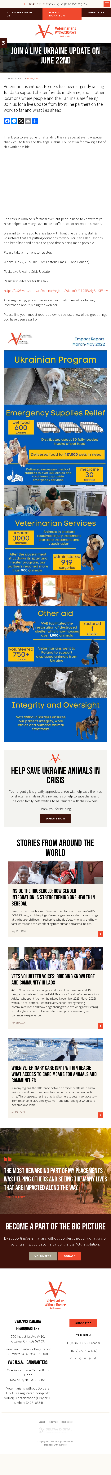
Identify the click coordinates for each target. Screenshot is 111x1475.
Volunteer (42, 1256)
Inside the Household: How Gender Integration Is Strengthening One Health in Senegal (53, 897)
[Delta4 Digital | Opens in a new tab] (55, 1430)
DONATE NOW (55, 818)
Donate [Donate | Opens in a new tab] (69, 1256)
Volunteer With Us (19, 14)
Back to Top (67, 1421)
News (36, 78)
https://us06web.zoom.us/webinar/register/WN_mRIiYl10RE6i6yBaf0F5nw (56, 290)
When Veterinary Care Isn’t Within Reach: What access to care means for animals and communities (54, 1074)
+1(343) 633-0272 (38, 4)
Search (42, 1421)
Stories (30, 78)
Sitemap (53, 1421)
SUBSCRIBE (83, 1323)
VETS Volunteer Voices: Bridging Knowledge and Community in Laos (53, 979)
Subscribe (96, 12)
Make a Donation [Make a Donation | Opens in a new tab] (57, 14)
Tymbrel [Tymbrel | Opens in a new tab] (63, 1444)
